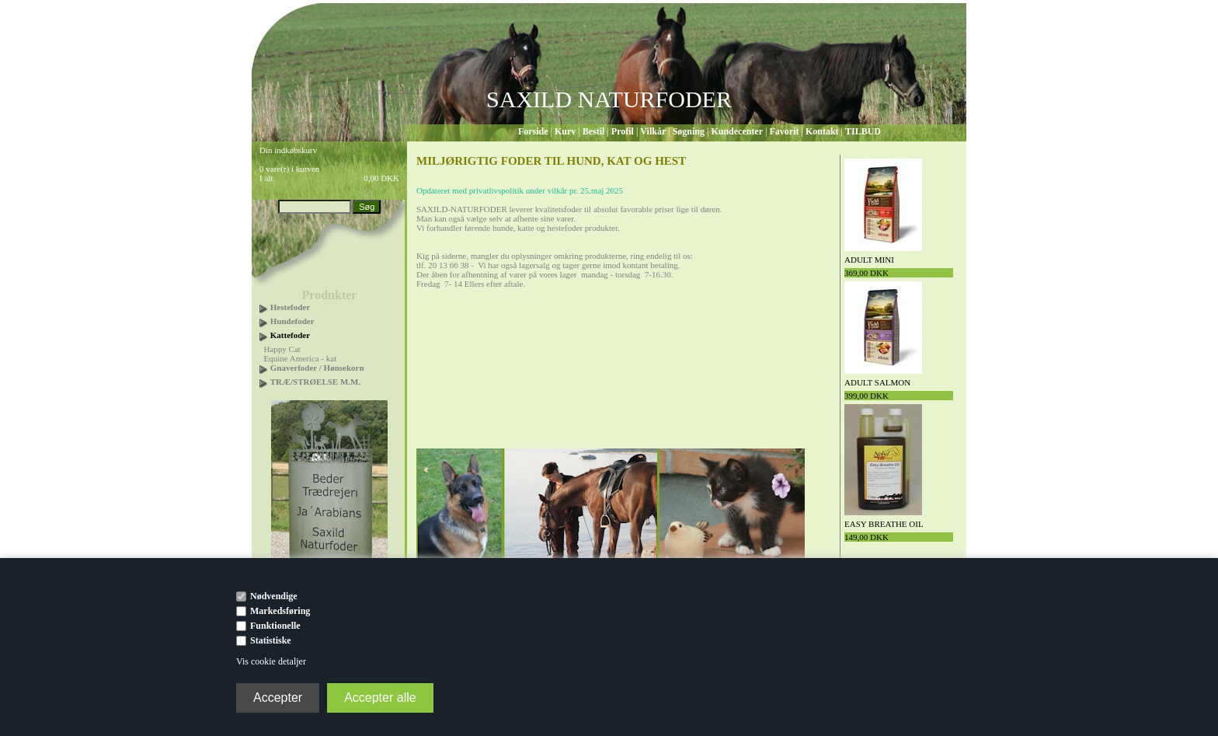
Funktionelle (275, 625)
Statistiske (270, 640)
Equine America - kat (300, 358)
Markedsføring (280, 610)
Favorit (784, 131)
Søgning (689, 131)
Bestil (594, 131)
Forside (533, 131)
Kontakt (822, 131)
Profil (622, 131)
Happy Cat (282, 349)
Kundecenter (737, 131)
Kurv (565, 131)
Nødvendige (274, 596)
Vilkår (653, 131)
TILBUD (863, 131)
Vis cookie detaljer (271, 661)
